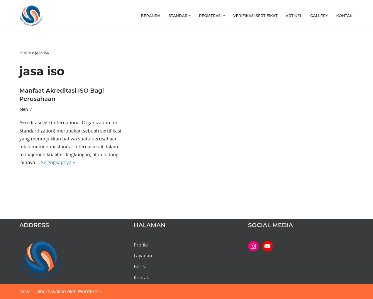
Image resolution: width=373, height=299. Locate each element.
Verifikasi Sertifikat (255, 15)
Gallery (319, 15)
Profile (141, 245)
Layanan (143, 255)
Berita (140, 266)
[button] (190, 15)
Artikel (294, 15)
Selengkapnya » (58, 162)
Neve (24, 291)
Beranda (150, 15)
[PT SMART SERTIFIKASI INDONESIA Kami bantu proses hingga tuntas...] (31, 15)
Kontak (344, 15)
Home (25, 52)
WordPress (90, 291)
